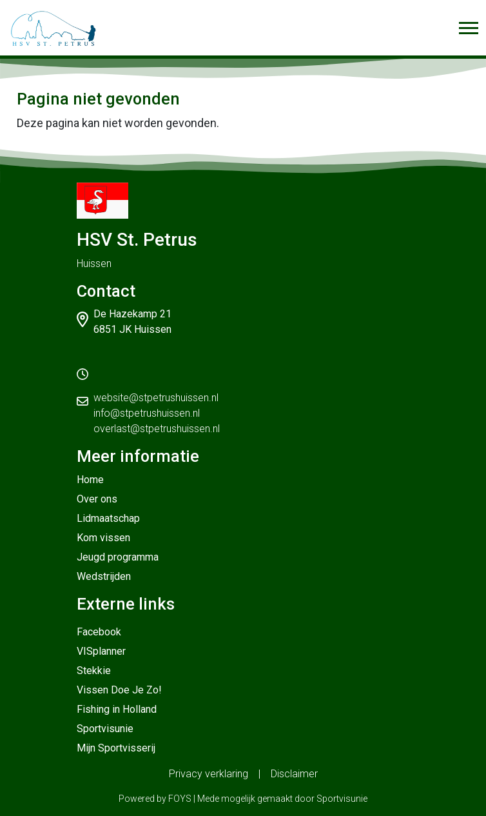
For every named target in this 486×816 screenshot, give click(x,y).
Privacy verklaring (208, 774)
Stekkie (94, 670)
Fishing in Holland (117, 709)
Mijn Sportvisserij (116, 748)
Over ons (97, 499)
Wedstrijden (104, 576)
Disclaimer (294, 774)
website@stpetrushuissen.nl (156, 398)
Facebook (99, 632)
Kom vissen (103, 538)
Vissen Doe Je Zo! (119, 690)
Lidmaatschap (108, 518)
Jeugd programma (118, 557)
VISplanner (101, 651)
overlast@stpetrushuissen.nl (156, 429)
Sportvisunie (105, 728)
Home (90, 479)
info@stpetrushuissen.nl (146, 413)
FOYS (179, 798)
